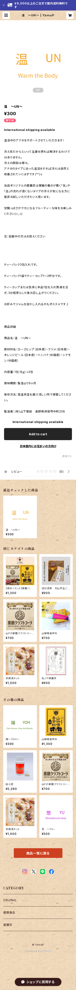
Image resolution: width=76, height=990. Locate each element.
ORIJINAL (10, 900)
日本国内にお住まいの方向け (38, 446)
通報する (67, 456)
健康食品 (9, 912)
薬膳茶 (7, 924)
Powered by (38, 951)
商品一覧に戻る (38, 853)
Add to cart (38, 434)
